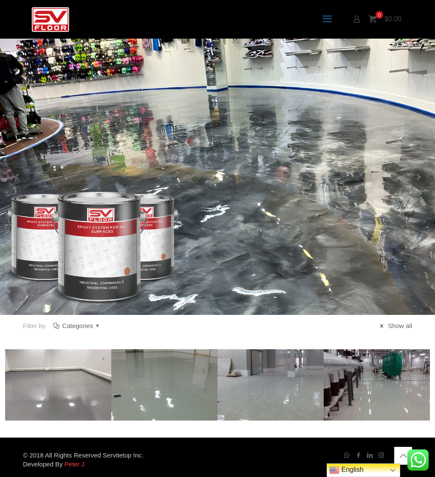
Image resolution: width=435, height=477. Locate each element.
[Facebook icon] (358, 455)
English (346, 470)
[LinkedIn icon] (369, 455)
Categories (77, 325)
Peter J (75, 464)
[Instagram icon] (381, 455)
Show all (394, 325)
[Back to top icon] (403, 456)
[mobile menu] (327, 19)
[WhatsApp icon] (346, 455)
